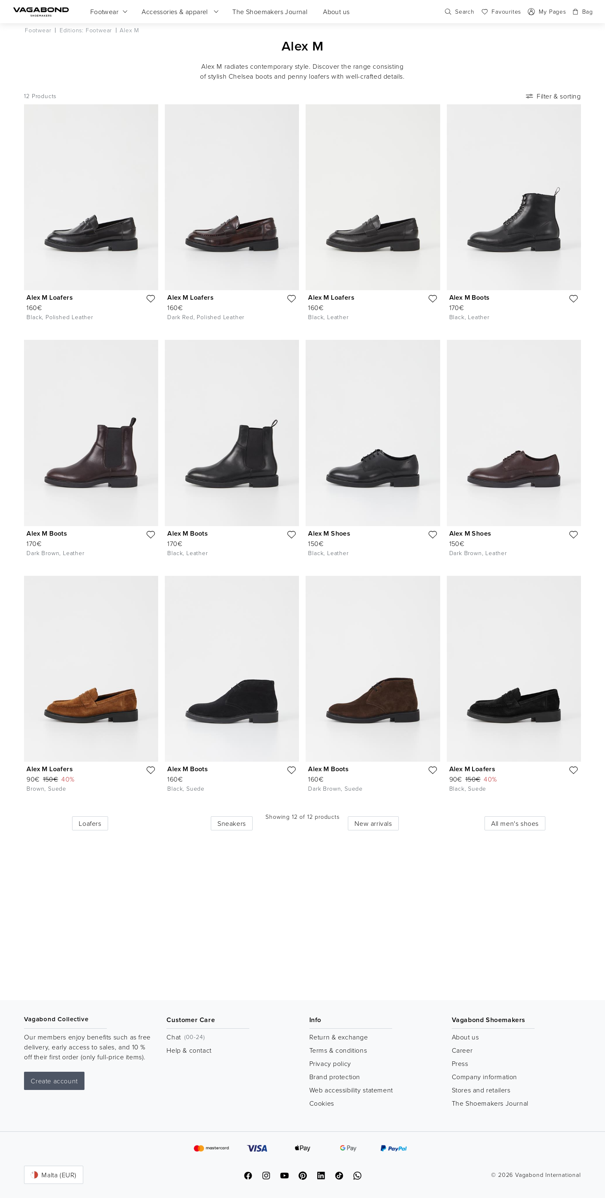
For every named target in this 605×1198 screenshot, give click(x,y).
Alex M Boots (469, 297)
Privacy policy (330, 1063)
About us (465, 1037)
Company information (484, 1076)
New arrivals (373, 823)
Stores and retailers (481, 1090)
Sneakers (231, 823)
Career (462, 1050)
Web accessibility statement (351, 1090)
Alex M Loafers (50, 297)
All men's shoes (515, 823)
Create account (54, 1080)
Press (460, 1063)
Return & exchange (338, 1037)
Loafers (90, 823)
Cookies (321, 1103)
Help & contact (188, 1050)
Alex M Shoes (329, 533)
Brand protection (335, 1076)
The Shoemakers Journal (490, 1103)
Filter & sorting (552, 96)
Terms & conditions (338, 1050)
